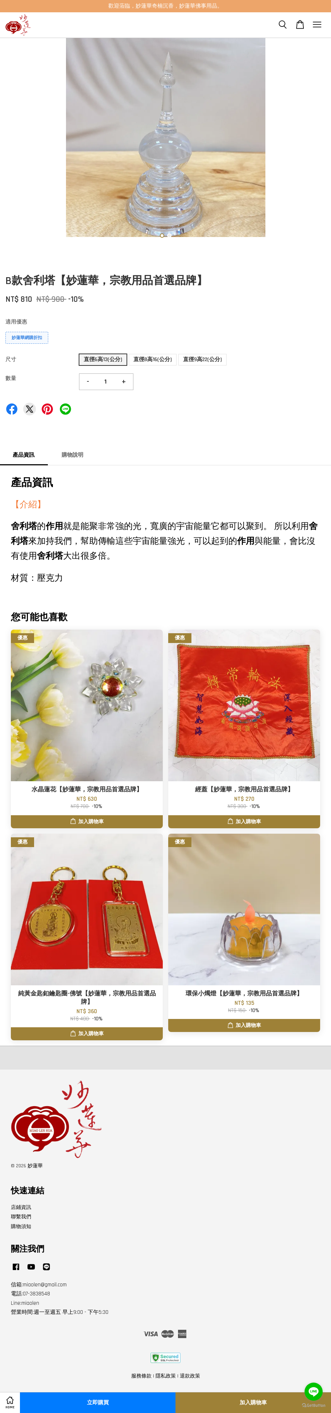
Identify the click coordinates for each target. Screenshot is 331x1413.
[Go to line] (314, 1392)
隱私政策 (166, 1376)
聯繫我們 (21, 1217)
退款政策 (190, 1376)
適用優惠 (16, 321)
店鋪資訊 (21, 1207)
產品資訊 (23, 455)
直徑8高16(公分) (152, 359)
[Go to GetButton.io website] (313, 1405)
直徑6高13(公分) (103, 359)
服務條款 (141, 1376)
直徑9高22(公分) (202, 359)
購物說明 (72, 455)
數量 (10, 378)
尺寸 (10, 359)
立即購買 (98, 1402)
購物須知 (21, 1226)
